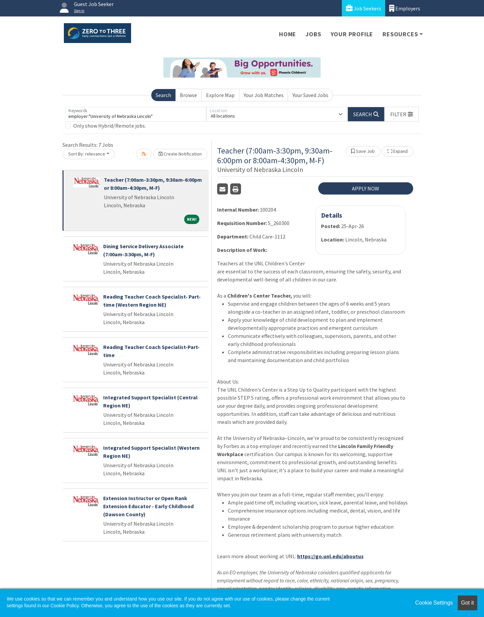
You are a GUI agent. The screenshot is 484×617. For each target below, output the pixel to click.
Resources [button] (400, 34)
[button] (402, 114)
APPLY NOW (365, 188)
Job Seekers (363, 8)
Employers (404, 8)
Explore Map (220, 95)
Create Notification (180, 154)
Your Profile (352, 34)
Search (163, 95)
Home (287, 34)
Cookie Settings (434, 603)
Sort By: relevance (86, 154)
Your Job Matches (264, 95)
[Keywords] (135, 114)
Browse (188, 95)
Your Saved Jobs (310, 95)
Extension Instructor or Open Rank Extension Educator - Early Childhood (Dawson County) (148, 506)
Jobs (313, 34)
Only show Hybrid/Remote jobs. (109, 125)
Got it (467, 603)
